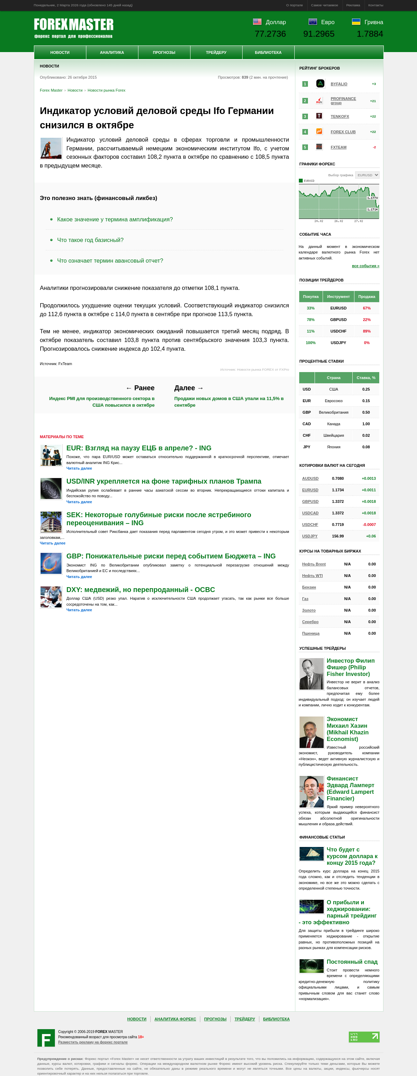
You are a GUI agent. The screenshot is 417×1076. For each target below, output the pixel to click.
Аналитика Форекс (175, 1019)
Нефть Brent (314, 564)
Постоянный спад (352, 962)
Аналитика (112, 52)
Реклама (353, 5)
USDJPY (310, 536)
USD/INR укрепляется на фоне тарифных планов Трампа (163, 481)
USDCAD (310, 513)
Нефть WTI (312, 575)
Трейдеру (216, 52)
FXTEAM (338, 147)
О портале (294, 5)
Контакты (375, 5)
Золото (309, 610)
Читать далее (79, 468)
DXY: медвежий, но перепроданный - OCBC (140, 589)
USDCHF (310, 524)
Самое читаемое (324, 5)
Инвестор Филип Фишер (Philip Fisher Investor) (351, 667)
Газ (305, 599)
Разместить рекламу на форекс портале (93, 1042)
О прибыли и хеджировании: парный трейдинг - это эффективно (338, 912)
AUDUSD (310, 478)
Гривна (374, 22)
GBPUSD (310, 501)
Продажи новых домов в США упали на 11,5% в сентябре (229, 396)
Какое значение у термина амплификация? (115, 219)
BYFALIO (339, 84)
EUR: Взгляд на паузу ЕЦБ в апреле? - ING (138, 448)
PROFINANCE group (343, 101)
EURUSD (310, 490)
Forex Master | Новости (73, 28)
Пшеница (311, 633)
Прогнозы (164, 52)
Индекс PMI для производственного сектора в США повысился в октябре (101, 396)
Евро (328, 22)
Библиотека (268, 52)
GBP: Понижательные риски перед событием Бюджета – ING (171, 556)
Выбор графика (340, 175)
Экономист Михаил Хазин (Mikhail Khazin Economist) (348, 729)
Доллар (276, 22)
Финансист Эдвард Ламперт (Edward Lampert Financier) (350, 788)
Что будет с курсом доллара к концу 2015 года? (352, 856)
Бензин (309, 587)
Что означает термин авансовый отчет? (110, 260)
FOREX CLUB (343, 132)
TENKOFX (340, 116)
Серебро (310, 622)
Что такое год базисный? (90, 240)
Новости (60, 52)
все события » (366, 266)
